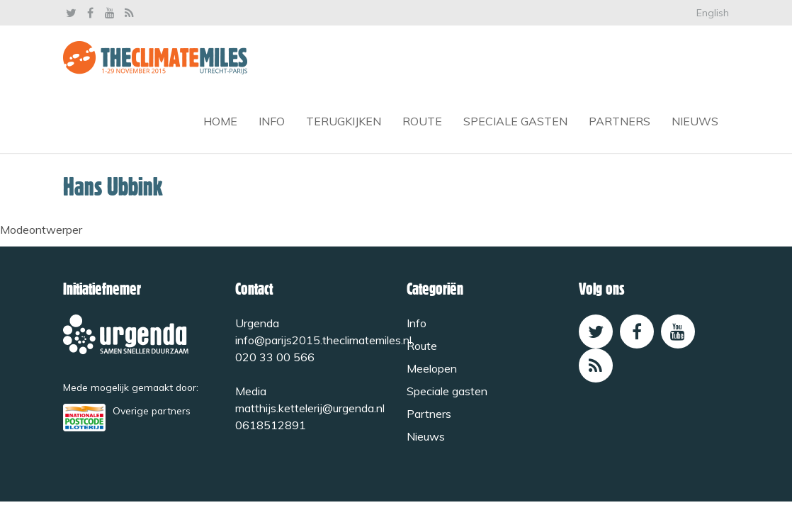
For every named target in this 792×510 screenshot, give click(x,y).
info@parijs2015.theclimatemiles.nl (323, 340)
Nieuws (695, 121)
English (712, 12)
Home (220, 121)
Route (422, 121)
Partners (619, 121)
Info (272, 121)
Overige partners (152, 410)
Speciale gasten (515, 121)
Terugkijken (343, 121)
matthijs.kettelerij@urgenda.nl (310, 408)
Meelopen (432, 368)
